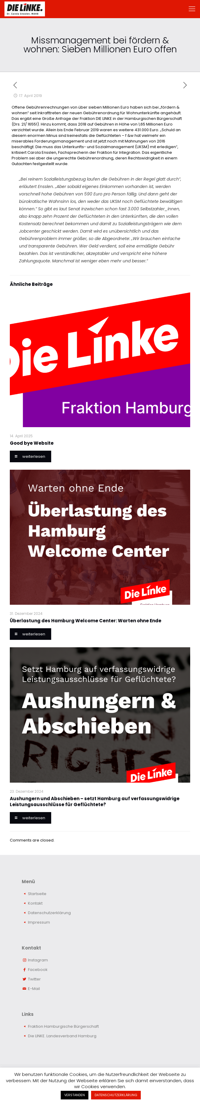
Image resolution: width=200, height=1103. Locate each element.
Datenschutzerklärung (49, 913)
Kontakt (35, 903)
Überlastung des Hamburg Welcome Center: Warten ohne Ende (85, 621)
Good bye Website (32, 443)
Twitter (34, 979)
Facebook (38, 969)
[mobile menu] (192, 9)
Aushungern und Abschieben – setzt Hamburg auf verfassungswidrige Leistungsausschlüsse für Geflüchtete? (94, 801)
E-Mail (34, 988)
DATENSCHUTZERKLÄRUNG (116, 1095)
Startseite (37, 894)
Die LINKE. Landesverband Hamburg (62, 1036)
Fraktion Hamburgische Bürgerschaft (63, 1026)
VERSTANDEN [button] (74, 1095)
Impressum (39, 922)
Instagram (38, 960)
